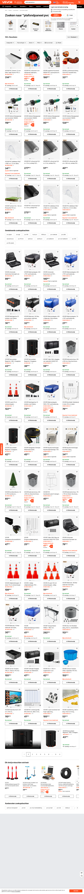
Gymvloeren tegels (24, 10)
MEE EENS (76, 890)
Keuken (11, 29)
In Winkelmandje (13, 88)
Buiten (23, 29)
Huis (6, 10)
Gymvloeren (15, 10)
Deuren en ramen (35, 29)
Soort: (69, 37)
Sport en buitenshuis (48, 29)
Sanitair (73, 29)
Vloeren (10, 10)
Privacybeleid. (67, 19)
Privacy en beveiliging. (15, 891)
